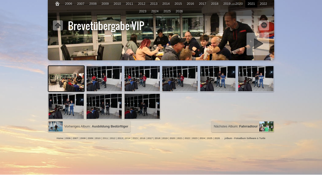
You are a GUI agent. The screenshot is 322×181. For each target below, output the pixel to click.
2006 (68, 4)
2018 (214, 4)
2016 (190, 4)
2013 (153, 4)
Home (60, 138)
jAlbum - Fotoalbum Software (240, 138)
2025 (167, 11)
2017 (202, 4)
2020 (239, 4)
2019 (227, 4)
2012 (141, 4)
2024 (154, 11)
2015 (178, 4)
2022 (263, 4)
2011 (129, 4)
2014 (166, 4)
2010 (117, 4)
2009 (105, 4)
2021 (251, 4)
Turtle (262, 138)
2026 (179, 11)
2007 (81, 4)
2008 (93, 4)
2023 (142, 11)
